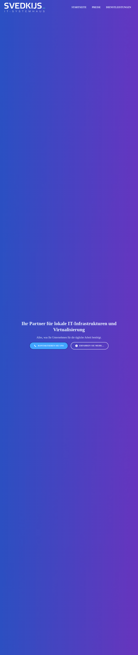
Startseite (79, 7)
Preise (96, 7)
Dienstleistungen (118, 7)
